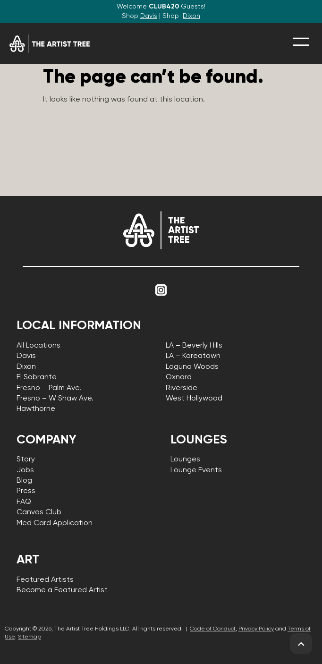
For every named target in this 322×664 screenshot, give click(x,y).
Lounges (185, 459)
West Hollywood (194, 398)
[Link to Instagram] (161, 290)
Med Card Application (55, 523)
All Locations (38, 345)
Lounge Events (196, 470)
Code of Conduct (213, 629)
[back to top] (301, 644)
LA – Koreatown (193, 356)
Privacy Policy (256, 629)
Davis (148, 16)
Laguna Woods (192, 367)
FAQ (24, 502)
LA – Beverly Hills (194, 345)
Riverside (181, 388)
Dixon (191, 16)
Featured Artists (45, 580)
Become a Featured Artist (62, 590)
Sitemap (29, 637)
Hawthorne (36, 409)
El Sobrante (37, 377)
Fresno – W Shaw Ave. (55, 398)
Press (26, 491)
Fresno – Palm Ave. (49, 388)
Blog (24, 481)
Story (26, 459)
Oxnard (179, 377)
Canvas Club (39, 512)
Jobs (25, 470)
